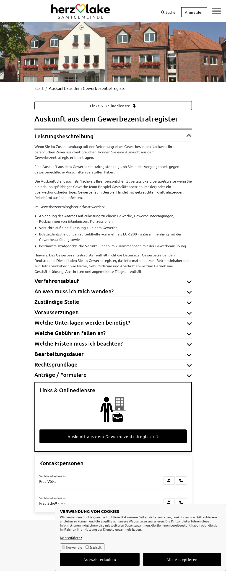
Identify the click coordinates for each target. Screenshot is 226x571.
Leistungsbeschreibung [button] (113, 136)
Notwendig (74, 547)
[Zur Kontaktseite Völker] (169, 480)
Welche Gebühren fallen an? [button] (113, 333)
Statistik (95, 547)
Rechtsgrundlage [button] (113, 364)
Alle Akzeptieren (181, 559)
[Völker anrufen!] (181, 480)
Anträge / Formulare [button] (113, 375)
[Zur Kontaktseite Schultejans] (169, 502)
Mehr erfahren (70, 537)
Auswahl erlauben (99, 559)
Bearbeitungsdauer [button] (113, 354)
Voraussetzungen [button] (113, 312)
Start (39, 88)
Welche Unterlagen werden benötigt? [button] (113, 322)
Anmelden (194, 12)
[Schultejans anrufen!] (181, 502)
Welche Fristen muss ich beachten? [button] (113, 343)
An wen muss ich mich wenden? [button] (113, 291)
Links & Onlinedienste (113, 105)
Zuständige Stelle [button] (113, 302)
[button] (167, 10)
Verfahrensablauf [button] (113, 281)
